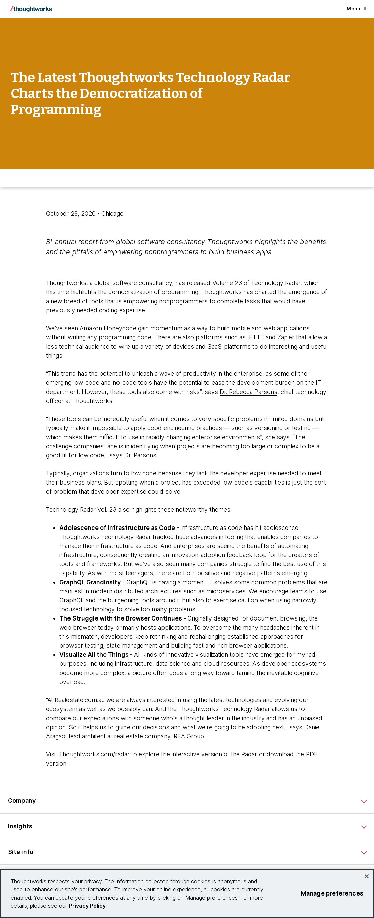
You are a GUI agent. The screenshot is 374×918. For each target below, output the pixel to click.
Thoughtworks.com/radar (94, 754)
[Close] (366, 876)
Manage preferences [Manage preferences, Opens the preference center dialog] (332, 893)
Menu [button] (356, 8)
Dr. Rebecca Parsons (248, 391)
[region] (187, 893)
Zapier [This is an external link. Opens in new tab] (285, 337)
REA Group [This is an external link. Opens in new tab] (189, 736)
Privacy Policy (87, 905)
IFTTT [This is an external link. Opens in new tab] (255, 337)
